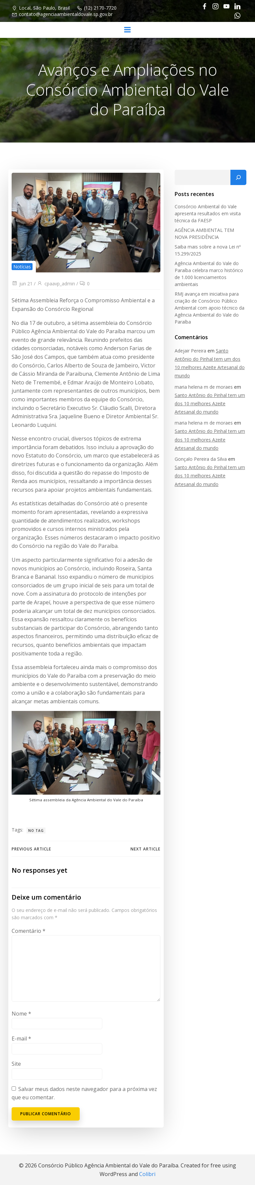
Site (16, 1064)
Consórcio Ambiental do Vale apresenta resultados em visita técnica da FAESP (207, 214)
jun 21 (21, 284)
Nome (21, 1014)
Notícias (22, 267)
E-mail (21, 1039)
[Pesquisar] (239, 177)
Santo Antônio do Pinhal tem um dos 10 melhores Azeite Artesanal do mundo (210, 403)
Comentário (28, 931)
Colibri (147, 1174)
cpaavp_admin (56, 284)
